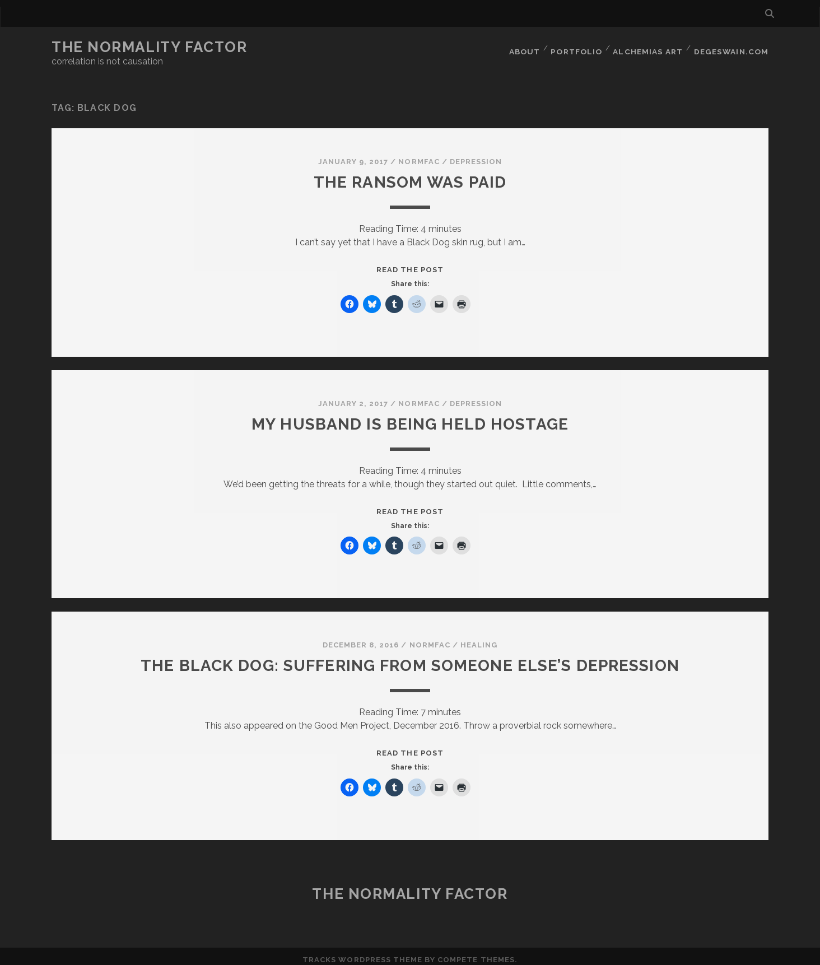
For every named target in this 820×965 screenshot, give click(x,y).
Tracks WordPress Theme (362, 952)
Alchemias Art (650, 47)
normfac (418, 155)
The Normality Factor (149, 47)
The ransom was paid (410, 175)
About (525, 47)
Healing (478, 638)
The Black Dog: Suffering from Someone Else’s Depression (410, 658)
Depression (476, 155)
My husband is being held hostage (409, 417)
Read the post (410, 263)
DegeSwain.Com (732, 47)
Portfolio (578, 47)
